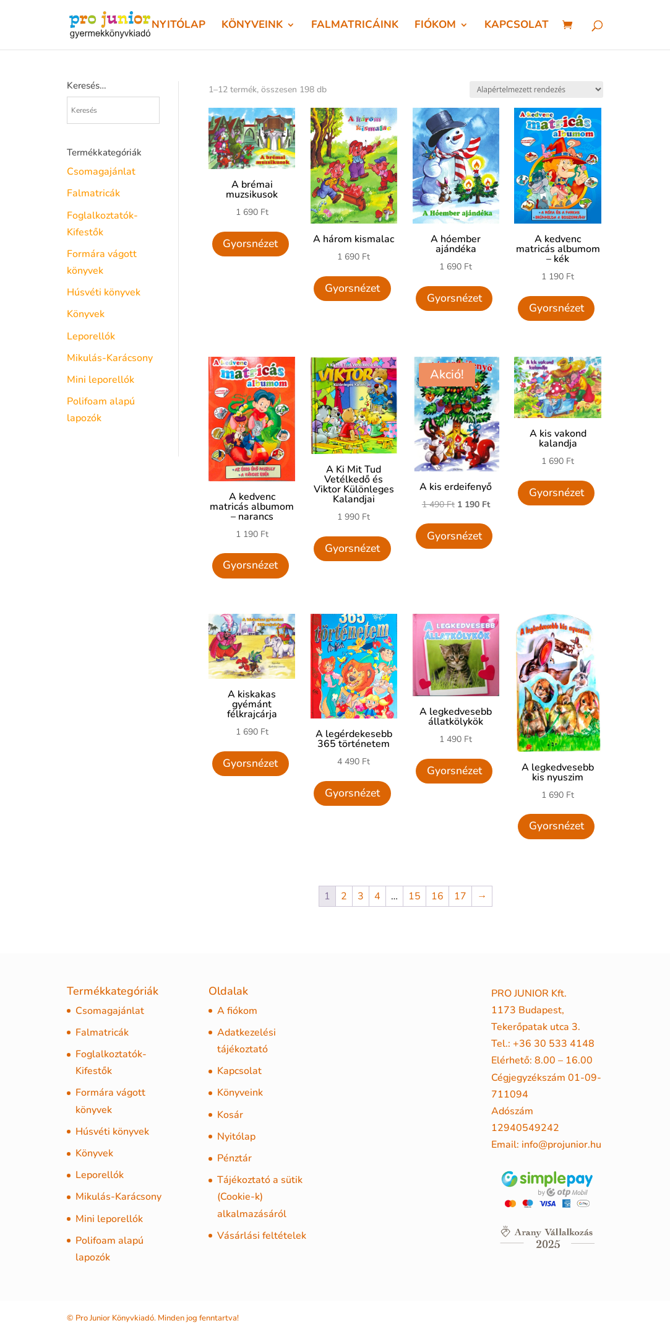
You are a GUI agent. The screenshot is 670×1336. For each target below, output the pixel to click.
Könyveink (252, 26)
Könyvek (86, 314)
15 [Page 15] (414, 896)
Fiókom (435, 26)
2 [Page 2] (344, 896)
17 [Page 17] (460, 896)
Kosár (230, 1115)
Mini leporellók (100, 379)
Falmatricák (93, 193)
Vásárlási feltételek (261, 1235)
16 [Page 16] (437, 896)
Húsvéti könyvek (103, 292)
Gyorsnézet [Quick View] (250, 243)
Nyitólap (178, 26)
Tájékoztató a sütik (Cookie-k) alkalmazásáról (260, 1196)
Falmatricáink (354, 26)
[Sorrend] (536, 89)
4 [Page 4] (377, 896)
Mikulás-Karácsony (110, 358)
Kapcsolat (516, 26)
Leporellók (91, 336)
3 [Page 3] (361, 896)
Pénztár (234, 1158)
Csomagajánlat (101, 171)
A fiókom (237, 1011)
